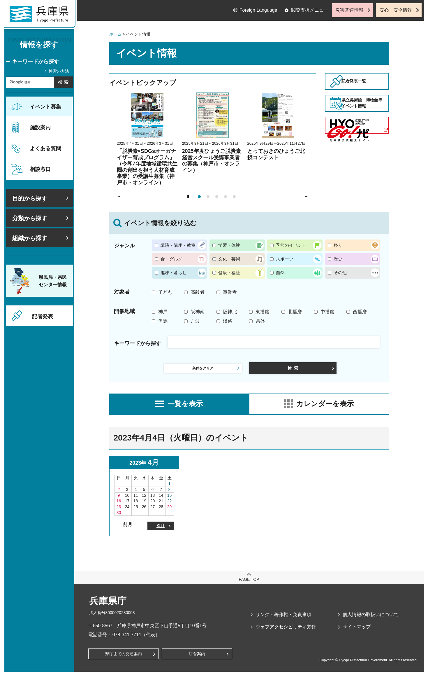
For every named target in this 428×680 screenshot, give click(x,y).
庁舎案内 (197, 661)
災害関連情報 (349, 10)
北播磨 (295, 311)
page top (249, 585)
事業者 (230, 292)
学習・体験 (229, 245)
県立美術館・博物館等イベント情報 (365, 126)
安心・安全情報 (395, 10)
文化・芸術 (229, 258)
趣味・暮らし (174, 272)
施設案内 (40, 127)
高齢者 (198, 292)
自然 (280, 272)
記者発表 (42, 316)
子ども (165, 292)
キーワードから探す (35, 61)
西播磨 (360, 311)
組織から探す (29, 238)
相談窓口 (40, 169)
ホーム (115, 34)
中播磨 (327, 311)
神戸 (163, 311)
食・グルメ (171, 258)
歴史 (338, 258)
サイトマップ (357, 633)
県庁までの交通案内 (124, 661)
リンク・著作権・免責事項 (283, 620)
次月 (160, 531)
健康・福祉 (229, 272)
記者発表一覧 (365, 89)
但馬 (163, 321)
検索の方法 (59, 71)
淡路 (227, 321)
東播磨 (263, 311)
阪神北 (230, 311)
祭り (338, 245)
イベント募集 (45, 107)
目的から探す (29, 198)
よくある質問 (45, 148)
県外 (260, 321)
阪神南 (198, 311)
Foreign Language (258, 10)
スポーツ (284, 258)
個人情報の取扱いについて (371, 620)
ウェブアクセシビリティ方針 (286, 633)
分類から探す (29, 218)
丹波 (195, 321)
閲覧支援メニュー (309, 10)
